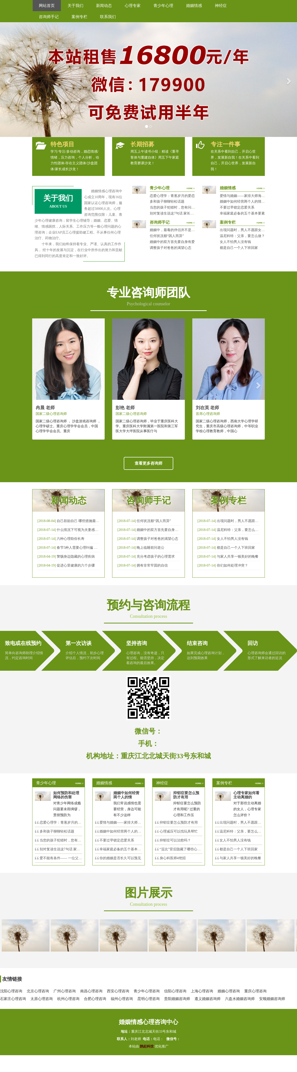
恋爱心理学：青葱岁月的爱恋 (172, 196)
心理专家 (133, 5)
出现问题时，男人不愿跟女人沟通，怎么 (251, 822)
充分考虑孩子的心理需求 (156, 556)
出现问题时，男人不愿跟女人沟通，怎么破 (250, 521)
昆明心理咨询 (148, 999)
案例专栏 (79, 17)
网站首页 (47, 5)
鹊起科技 (147, 1046)
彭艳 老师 (125, 407)
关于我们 (75, 5)
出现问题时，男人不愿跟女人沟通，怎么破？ (254, 230)
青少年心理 (163, 5)
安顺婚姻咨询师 (272, 999)
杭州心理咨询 (68, 999)
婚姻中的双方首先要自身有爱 (172, 242)
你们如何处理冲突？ (232, 565)
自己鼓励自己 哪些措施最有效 (80, 521)
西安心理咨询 (118, 991)
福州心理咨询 (122, 999)
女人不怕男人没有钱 (235, 242)
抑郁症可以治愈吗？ (175, 840)
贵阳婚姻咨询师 (177, 999)
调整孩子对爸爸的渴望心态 (170, 248)
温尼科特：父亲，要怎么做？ (242, 236)
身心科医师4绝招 (174, 858)
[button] (7, 79)
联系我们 (108, 17)
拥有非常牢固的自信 (152, 565)
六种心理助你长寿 (70, 539)
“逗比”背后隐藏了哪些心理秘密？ (185, 849)
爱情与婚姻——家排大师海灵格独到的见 (130, 822)
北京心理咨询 (38, 991)
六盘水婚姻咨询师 (240, 999)
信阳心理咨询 (175, 991)
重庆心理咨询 (255, 991)
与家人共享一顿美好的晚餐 (237, 556)
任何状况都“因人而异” (167, 236)
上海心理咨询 (202, 991)
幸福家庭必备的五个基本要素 (242, 213)
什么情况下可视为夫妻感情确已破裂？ (86, 530)
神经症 (221, 5)
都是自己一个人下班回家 (239, 248)
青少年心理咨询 (147, 991)
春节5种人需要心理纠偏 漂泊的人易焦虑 (87, 547)
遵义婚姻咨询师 (208, 999)
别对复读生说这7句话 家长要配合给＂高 (70, 849)
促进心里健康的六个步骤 (76, 565)
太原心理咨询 (41, 999)
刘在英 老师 (207, 407)
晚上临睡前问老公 (150, 547)
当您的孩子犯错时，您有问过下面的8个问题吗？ (187, 207)
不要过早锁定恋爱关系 (237, 207)
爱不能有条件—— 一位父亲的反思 (66, 858)
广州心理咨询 (64, 991)
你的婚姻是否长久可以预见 (120, 858)
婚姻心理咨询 (229, 991)
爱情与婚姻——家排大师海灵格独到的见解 (253, 196)
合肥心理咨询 (95, 999)
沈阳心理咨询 (11, 991)
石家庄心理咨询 (13, 999)
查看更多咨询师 (148, 463)
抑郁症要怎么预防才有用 (179, 822)
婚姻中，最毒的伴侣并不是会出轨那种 (179, 230)
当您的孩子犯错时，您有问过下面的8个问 (72, 840)
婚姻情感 (194, 5)
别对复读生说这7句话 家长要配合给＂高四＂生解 (187, 213)
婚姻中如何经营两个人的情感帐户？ (247, 201)
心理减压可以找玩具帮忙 (179, 831)
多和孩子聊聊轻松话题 (167, 201)
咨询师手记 (49, 17)
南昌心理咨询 (91, 991)
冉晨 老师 (45, 407)
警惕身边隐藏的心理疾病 (76, 556)
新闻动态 (104, 5)
